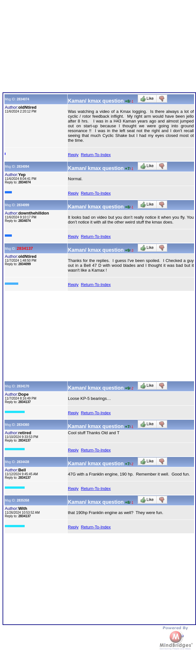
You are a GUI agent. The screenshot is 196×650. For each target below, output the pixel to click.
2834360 (23, 424)
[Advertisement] (98, 47)
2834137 (25, 248)
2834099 (23, 205)
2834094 (23, 166)
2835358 (23, 500)
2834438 (23, 462)
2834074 (23, 99)
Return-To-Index (95, 154)
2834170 (23, 386)
